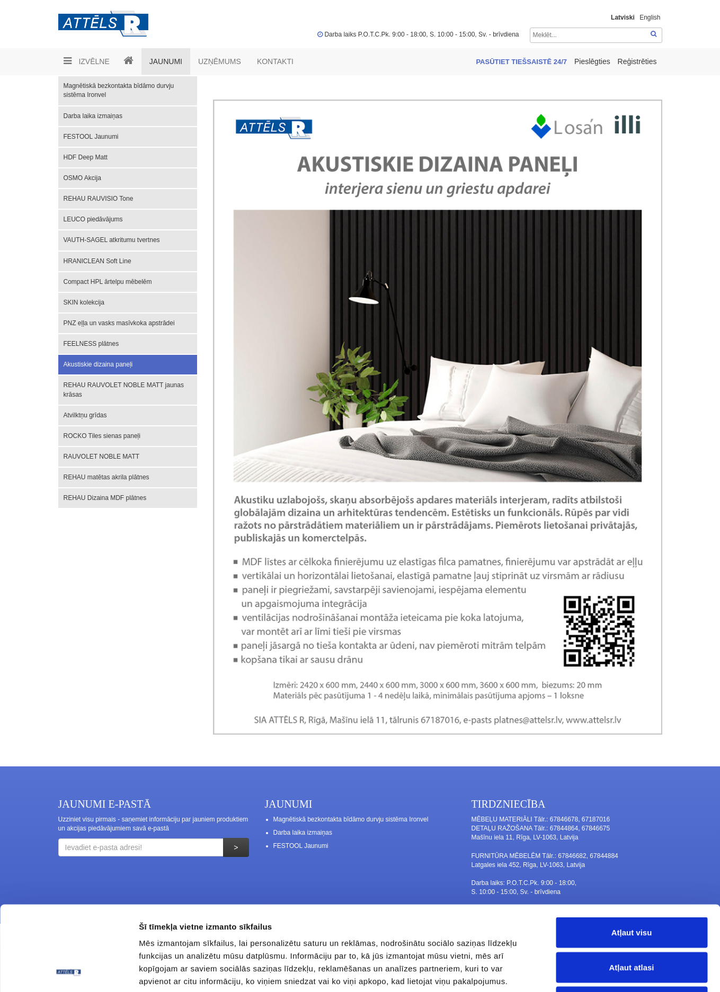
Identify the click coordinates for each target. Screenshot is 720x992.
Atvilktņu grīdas (85, 415)
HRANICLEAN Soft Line (97, 261)
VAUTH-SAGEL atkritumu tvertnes (112, 240)
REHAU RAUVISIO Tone (99, 198)
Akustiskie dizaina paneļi (98, 364)
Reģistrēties (637, 61)
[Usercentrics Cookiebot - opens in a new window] (68, 971)
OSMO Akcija (82, 178)
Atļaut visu (631, 852)
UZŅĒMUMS (219, 61)
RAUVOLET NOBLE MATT (102, 456)
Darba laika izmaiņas (93, 116)
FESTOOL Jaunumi (91, 136)
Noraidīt (632, 922)
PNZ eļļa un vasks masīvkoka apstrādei (119, 323)
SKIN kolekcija (84, 302)
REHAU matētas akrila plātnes (106, 477)
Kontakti (275, 61)
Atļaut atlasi (631, 887)
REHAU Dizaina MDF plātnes (105, 498)
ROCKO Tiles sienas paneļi (102, 436)
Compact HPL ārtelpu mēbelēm (108, 281)
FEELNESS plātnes (91, 343)
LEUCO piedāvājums (93, 219)
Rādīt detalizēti (577, 971)
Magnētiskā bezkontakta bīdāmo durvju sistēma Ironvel (119, 90)
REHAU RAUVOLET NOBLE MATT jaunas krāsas (124, 389)
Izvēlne (87, 61)
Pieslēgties (593, 61)
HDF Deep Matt (86, 157)
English (649, 17)
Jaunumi (165, 61)
